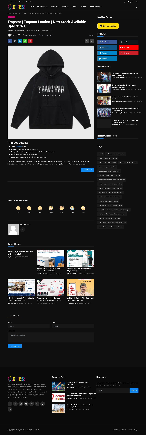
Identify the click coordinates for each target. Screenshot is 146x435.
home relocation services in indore (109, 218)
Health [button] (84, 7)
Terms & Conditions (119, 430)
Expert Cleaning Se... (72, 274)
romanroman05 (71, 303)
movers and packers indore (107, 167)
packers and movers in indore (115, 154)
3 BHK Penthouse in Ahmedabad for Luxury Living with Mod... (21, 299)
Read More (87, 170)
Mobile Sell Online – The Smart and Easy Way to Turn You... (80, 299)
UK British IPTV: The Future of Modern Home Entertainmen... (125, 121)
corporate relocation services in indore (110, 192)
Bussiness (16, 13)
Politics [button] (66, 7)
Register (130, 2)
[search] (136, 7)
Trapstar (19, 146)
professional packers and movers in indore (112, 214)
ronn (38, 303)
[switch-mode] (136, 2)
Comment (11, 331)
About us (21, 2)
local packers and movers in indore (109, 197)
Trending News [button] (43, 7)
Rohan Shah (40, 274)
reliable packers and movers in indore (110, 188)
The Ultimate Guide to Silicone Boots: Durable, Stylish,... (80, 406)
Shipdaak (10, 257)
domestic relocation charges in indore (110, 205)
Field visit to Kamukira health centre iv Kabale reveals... (125, 98)
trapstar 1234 (25, 225)
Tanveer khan (71, 409)
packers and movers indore (107, 162)
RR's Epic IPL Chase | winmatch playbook (78, 383)
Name (10, 322)
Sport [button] (75, 7)
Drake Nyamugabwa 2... (119, 78)
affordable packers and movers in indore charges (114, 210)
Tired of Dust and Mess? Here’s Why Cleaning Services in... (79, 270)
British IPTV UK (116, 124)
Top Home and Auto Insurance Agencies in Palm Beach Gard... (81, 395)
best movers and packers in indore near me (112, 222)
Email (54, 322)
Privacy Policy (132, 430)
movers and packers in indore (108, 158)
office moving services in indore (108, 201)
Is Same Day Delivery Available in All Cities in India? (20, 253)
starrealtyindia (12, 303)
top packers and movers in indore (109, 171)
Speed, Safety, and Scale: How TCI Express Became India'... (50, 270)
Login (124, 2)
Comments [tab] (15, 316)
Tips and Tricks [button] (96, 7)
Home (32, 7)
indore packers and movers (127, 162)
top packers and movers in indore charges (112, 180)
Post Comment (15, 346)
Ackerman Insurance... (73, 398)
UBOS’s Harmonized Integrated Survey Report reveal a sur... (125, 74)
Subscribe (134, 390)
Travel (101, 154)
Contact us (29, 2)
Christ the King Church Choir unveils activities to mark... (124, 86)
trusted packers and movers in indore (110, 184)
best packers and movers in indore (109, 175)
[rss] (10, 409)
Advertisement (12, 2)
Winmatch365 (71, 387)
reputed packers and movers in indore (110, 227)
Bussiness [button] (55, 7)
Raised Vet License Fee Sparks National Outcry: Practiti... (125, 109)
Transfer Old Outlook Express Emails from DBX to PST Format (49, 299)
